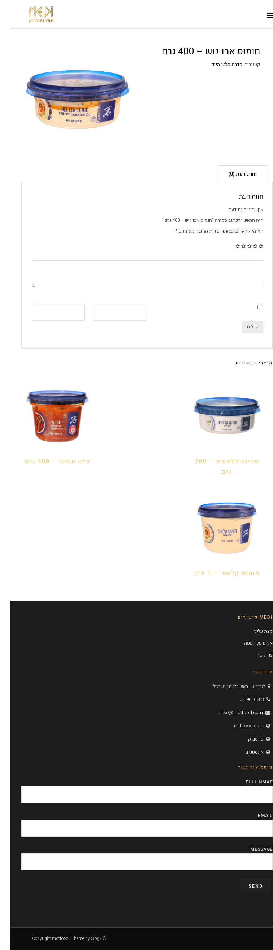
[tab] (232, 173)
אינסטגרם (244, 751)
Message (136, 855)
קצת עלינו (252, 631)
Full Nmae (136, 788)
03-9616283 (241, 699)
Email (136, 821)
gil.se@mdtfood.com (229, 712)
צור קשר (254, 654)
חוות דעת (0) (232, 174)
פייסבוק (245, 738)
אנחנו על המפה (248, 643)
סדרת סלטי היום (216, 64)
